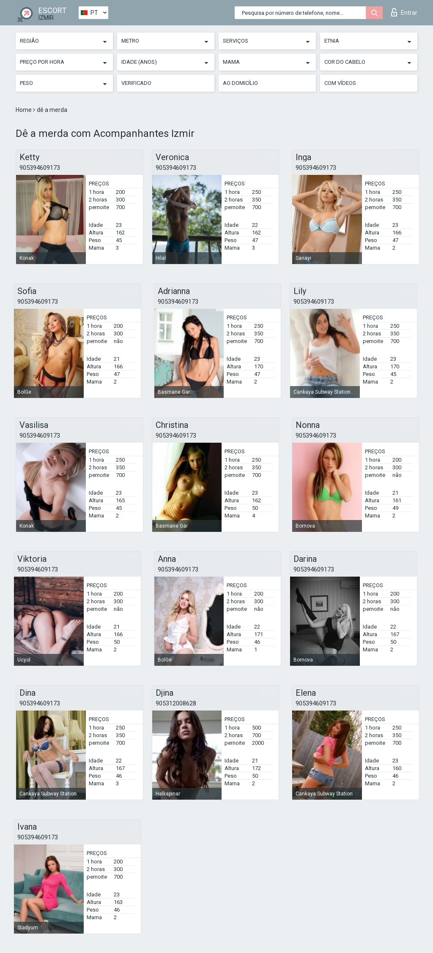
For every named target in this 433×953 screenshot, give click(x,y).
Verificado (136, 83)
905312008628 (176, 703)
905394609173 (39, 168)
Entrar (404, 12)
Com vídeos (340, 83)
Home (24, 109)
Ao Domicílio (240, 83)
